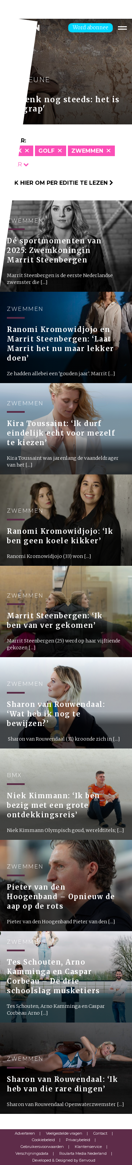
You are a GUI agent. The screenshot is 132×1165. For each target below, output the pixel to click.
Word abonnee (90, 27)
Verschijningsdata (31, 1153)
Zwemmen (87, 151)
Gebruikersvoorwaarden (42, 1146)
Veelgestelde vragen (64, 1133)
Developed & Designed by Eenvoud (63, 1160)
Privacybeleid (78, 1139)
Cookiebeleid (43, 1139)
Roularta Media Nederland (83, 1153)
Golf (46, 151)
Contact (100, 1133)
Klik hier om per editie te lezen (59, 183)
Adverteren (25, 1133)
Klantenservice (88, 1146)
